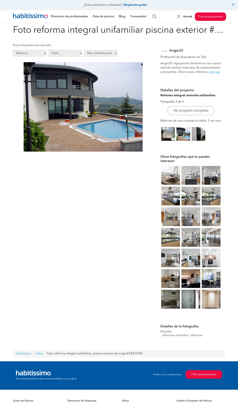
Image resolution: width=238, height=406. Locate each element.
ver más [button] (214, 72)
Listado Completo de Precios (194, 400)
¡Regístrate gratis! (135, 5)
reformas (196, 335)
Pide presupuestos (210, 16)
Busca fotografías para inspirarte (32, 45)
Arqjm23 (176, 50)
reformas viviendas (175, 335)
